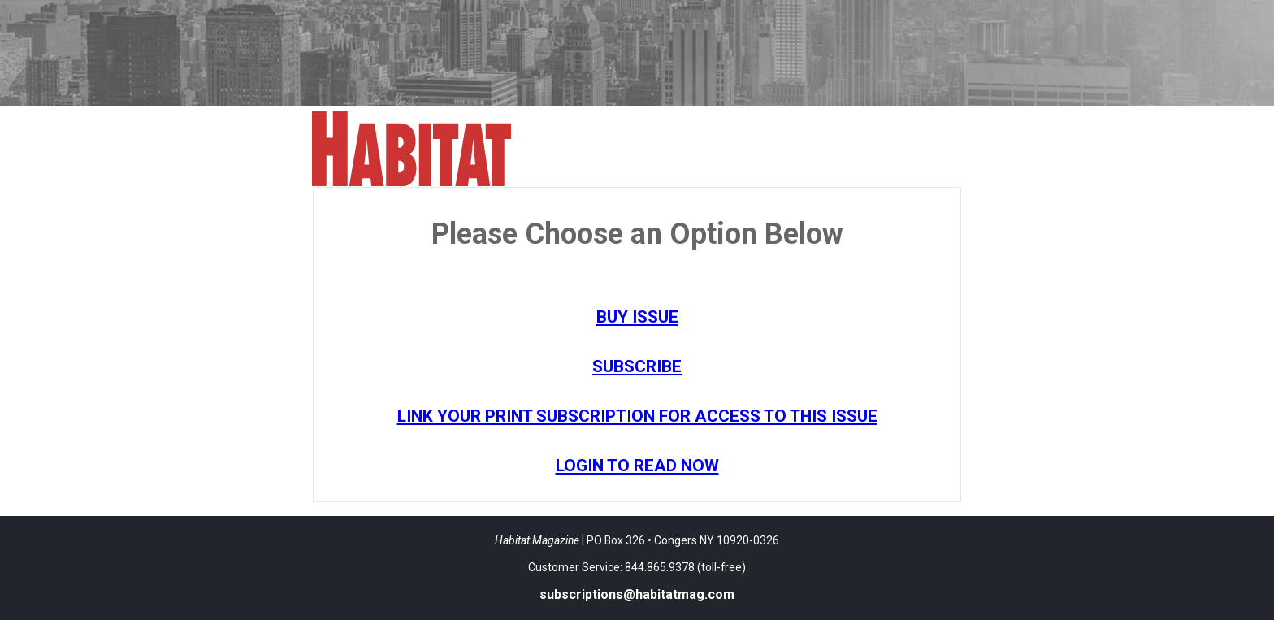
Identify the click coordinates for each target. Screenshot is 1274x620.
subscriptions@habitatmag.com (637, 594)
